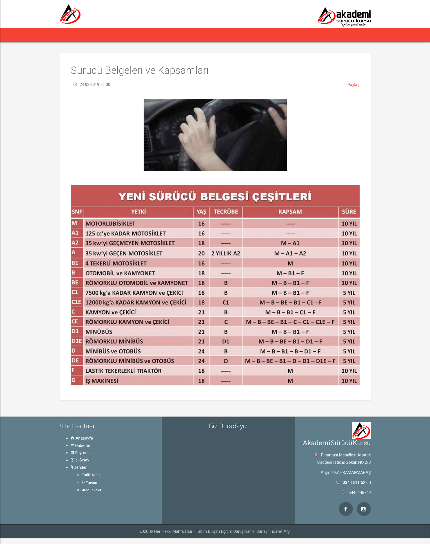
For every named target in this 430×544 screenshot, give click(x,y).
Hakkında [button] (291, 35)
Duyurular (81, 452)
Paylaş (354, 84)
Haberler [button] (97, 35)
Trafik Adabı (91, 475)
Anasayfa (82, 438)
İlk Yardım (89, 482)
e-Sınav (80, 460)
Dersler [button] (189, 35)
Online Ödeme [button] (255, 35)
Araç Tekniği (91, 490)
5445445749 (359, 492)
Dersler (79, 467)
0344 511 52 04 (357, 482)
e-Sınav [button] (161, 35)
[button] (70, 35)
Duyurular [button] (130, 35)
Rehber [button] (220, 35)
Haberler (80, 445)
